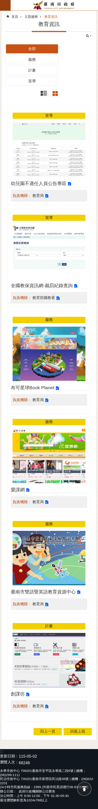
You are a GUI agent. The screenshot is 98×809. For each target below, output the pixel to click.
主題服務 (31, 16)
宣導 (32, 81)
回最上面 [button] (77, 731)
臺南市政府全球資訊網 (54, 5)
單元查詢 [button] (89, 36)
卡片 (55, 93)
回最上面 (84, 789)
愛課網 (18, 489)
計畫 (32, 70)
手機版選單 (5, 5)
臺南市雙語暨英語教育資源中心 (43, 591)
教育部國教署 (43, 298)
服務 (32, 60)
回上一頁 (47, 731)
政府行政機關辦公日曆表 (37, 791)
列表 (44, 93)
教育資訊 (51, 16)
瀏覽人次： (9, 762)
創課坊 (18, 693)
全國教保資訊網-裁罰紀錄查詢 (42, 285)
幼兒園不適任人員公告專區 (38, 183)
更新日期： (9, 756)
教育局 (38, 196)
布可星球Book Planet (32, 387)
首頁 (14, 16)
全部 (32, 49)
